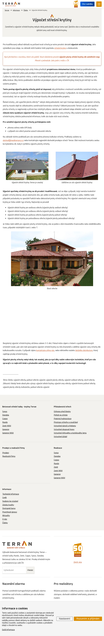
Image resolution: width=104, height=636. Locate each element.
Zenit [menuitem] (56, 467)
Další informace (8, 629)
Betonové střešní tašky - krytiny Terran (19, 406)
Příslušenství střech (62, 406)
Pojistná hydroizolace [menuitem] (62, 418)
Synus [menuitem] (4, 411)
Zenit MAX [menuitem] (6, 425)
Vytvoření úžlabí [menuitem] (60, 436)
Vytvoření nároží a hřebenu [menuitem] (65, 425)
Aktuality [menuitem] (6, 515)
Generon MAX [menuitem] (8, 432)
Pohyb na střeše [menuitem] (61, 414)
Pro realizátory (63, 583)
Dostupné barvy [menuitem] (8, 508)
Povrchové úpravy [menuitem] (9, 511)
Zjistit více (78, 562)
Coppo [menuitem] (5, 418)
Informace (6, 489)
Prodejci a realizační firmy (13, 447)
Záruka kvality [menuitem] (8, 504)
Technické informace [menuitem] (10, 494)
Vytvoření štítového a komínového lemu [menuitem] (70, 432)
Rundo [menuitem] (5, 422)
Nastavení (64, 618)
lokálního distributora (84, 350)
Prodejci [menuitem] (5, 452)
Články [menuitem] (5, 522)
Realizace (58, 447)
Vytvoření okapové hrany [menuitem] (64, 429)
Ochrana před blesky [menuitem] (62, 411)
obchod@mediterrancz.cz (13, 140)
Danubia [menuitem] (5, 414)
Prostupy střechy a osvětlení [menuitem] (66, 422)
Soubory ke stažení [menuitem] (10, 501)
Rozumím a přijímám (87, 618)
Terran (7, 10)
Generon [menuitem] (5, 429)
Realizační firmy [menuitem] (8, 456)
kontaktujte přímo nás (45, 350)
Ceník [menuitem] (4, 497)
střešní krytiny (60, 48)
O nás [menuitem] (4, 519)
